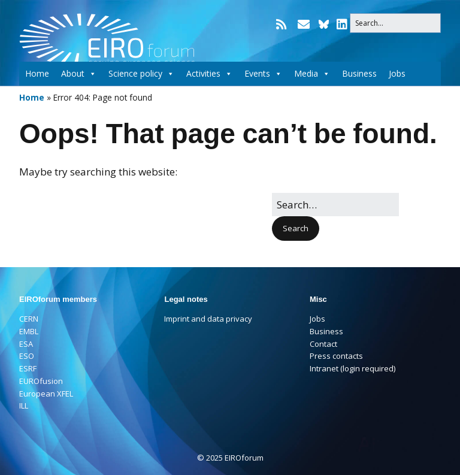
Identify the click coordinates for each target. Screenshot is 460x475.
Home (37, 71)
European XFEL (46, 393)
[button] (295, 228)
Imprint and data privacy (208, 318)
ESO (26, 355)
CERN (28, 318)
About (78, 72)
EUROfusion (41, 381)
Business (359, 71)
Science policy (141, 72)
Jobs (397, 71)
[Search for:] (395, 23)
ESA (26, 343)
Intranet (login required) (352, 368)
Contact (323, 343)
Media (312, 72)
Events (263, 72)
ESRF (28, 368)
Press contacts (336, 355)
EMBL (28, 331)
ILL (23, 405)
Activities (209, 72)
